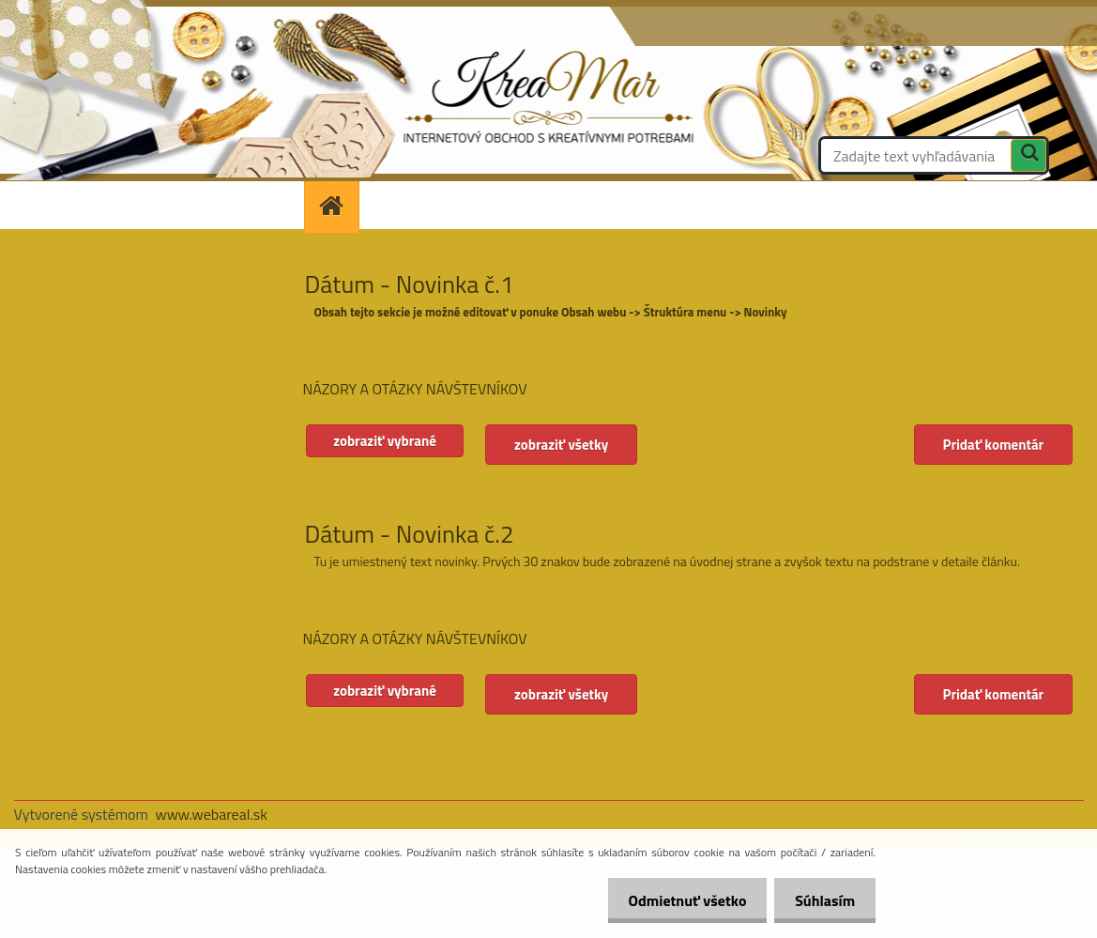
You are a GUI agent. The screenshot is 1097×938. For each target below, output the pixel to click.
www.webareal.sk (211, 814)
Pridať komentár (993, 444)
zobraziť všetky (566, 444)
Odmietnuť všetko (678, 900)
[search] (1028, 158)
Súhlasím (822, 900)
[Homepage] (337, 205)
